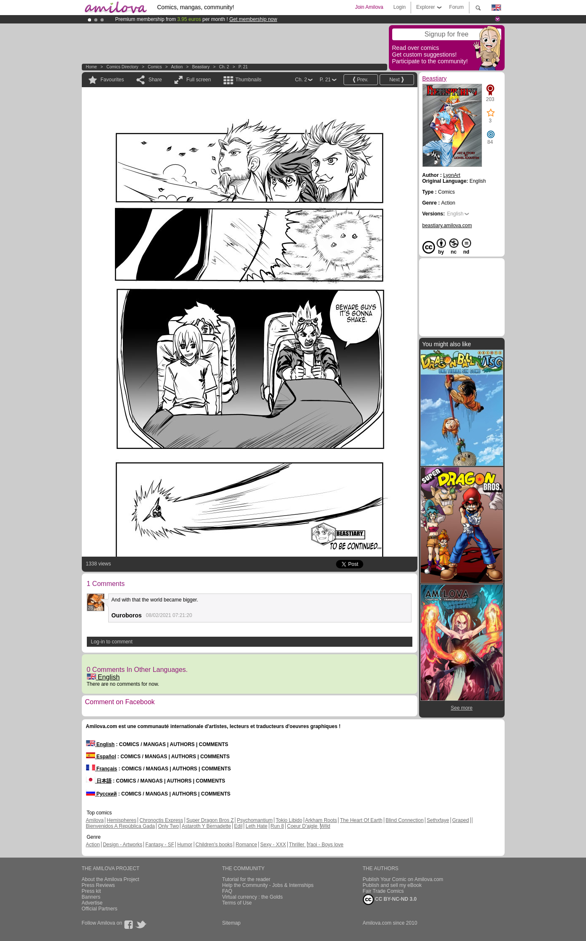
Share (155, 80)
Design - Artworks (122, 845)
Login (399, 7)
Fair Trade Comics (383, 891)
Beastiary (201, 67)
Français (101, 769)
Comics (154, 67)
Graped (460, 820)
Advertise (92, 903)
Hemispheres (122, 820)
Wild (325, 826)
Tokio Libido (289, 820)
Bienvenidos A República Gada (120, 826)
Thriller (297, 845)
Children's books (213, 845)
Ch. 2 (224, 67)
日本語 (99, 781)
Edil (238, 826)
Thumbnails (248, 80)
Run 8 (277, 826)
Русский (101, 794)
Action (177, 67)
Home (91, 67)
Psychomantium (255, 820)
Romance (246, 845)
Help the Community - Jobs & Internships (268, 885)
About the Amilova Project (110, 879)
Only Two (168, 826)
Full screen (198, 80)
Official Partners (99, 909)
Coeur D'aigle (303, 826)
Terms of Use (237, 903)
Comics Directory (122, 67)
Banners (91, 897)
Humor (185, 845)
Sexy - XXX (273, 845)
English (103, 677)
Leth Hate (256, 826)
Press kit (91, 891)
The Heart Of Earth (361, 820)
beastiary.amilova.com (447, 225)
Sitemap (231, 923)
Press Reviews (98, 885)
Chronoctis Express (161, 820)
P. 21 (243, 67)
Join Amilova (369, 7)
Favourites (112, 80)
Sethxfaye (438, 820)
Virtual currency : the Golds (252, 897)
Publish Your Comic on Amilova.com (403, 879)
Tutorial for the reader (246, 879)
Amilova (95, 820)
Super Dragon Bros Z (210, 820)
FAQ (227, 891)
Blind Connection (404, 820)
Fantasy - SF (160, 845)
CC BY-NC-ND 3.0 (390, 899)
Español (101, 757)
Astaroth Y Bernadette (206, 826)
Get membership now (253, 19)
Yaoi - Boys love (325, 845)
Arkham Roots (321, 820)
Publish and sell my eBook (392, 885)
